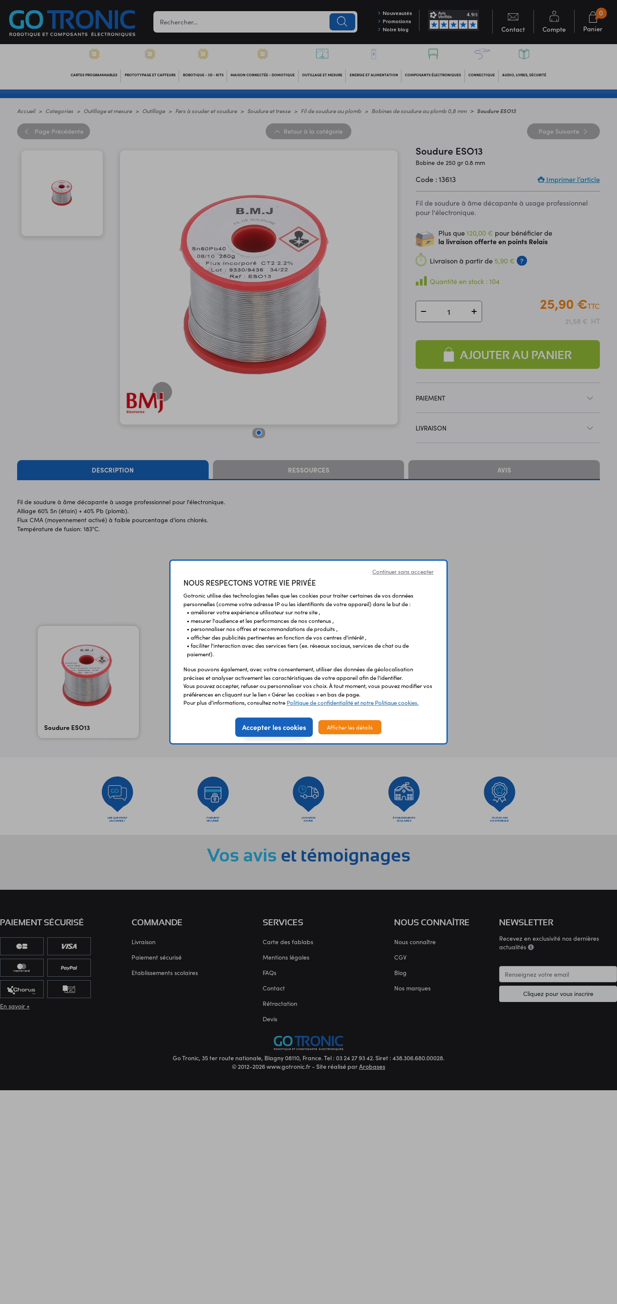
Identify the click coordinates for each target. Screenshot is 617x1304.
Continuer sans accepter (403, 571)
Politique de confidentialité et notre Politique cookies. (353, 702)
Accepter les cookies (274, 727)
